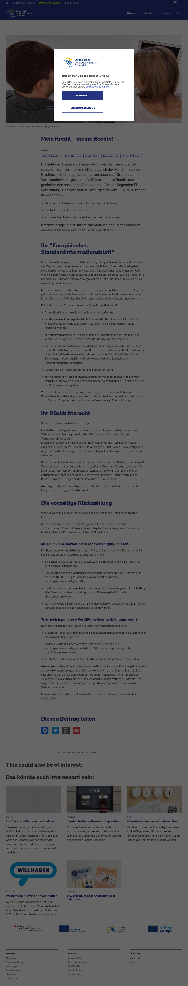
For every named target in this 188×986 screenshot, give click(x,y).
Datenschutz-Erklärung (98, 86)
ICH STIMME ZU (82, 95)
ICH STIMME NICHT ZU (82, 107)
